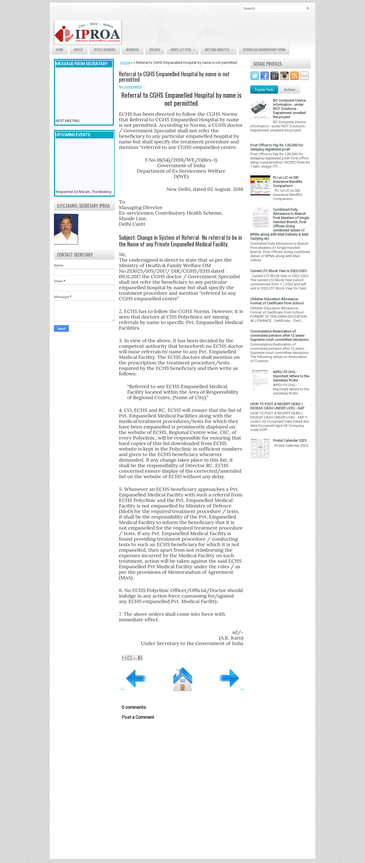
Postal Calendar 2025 (289, 440)
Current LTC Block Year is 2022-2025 (278, 271)
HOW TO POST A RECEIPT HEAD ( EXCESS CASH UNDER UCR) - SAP (277, 406)
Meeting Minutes (221, 48)
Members (132, 49)
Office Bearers (105, 49)
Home (59, 49)
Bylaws (155, 49)
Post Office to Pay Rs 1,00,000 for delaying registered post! (276, 147)
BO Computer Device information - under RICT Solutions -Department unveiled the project (289, 108)
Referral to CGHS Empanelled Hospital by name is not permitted (174, 76)
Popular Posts (264, 89)
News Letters (185, 48)
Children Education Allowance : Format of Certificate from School (277, 301)
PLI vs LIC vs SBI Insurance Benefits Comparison (287, 181)
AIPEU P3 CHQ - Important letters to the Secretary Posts (291, 376)
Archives (289, 89)
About (78, 49)
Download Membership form (264, 49)
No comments (130, 87)
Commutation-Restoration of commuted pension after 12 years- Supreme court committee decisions (279, 335)
